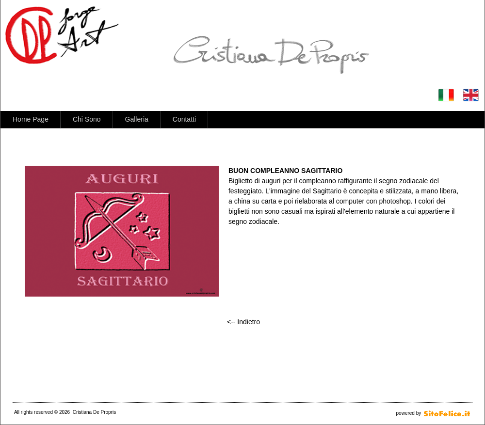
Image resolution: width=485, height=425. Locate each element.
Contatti (184, 119)
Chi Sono (87, 119)
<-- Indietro (243, 322)
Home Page (30, 119)
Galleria (136, 119)
